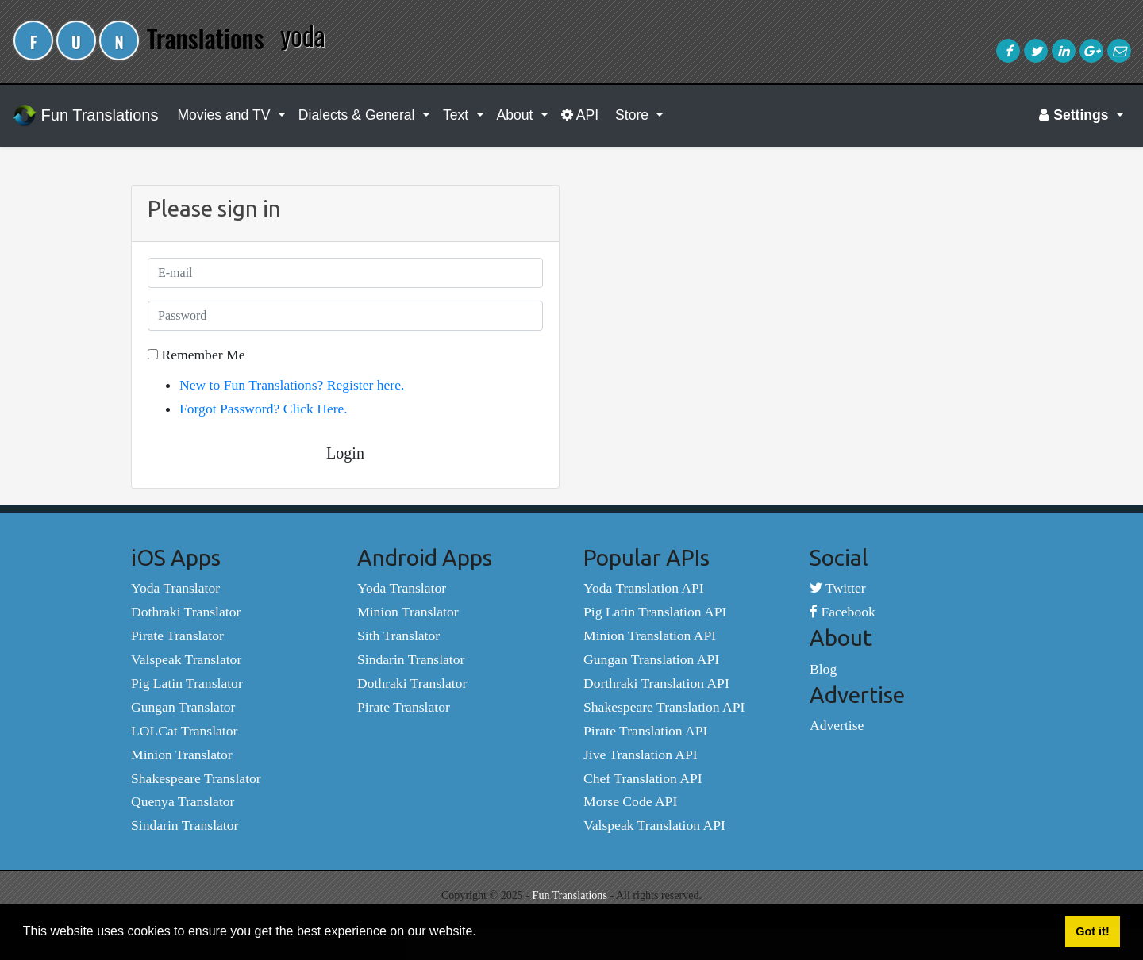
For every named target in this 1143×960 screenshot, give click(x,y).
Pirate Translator (177, 635)
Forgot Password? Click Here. (263, 409)
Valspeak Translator (186, 659)
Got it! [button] (1092, 931)
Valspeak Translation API (654, 825)
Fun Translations (85, 116)
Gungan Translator (183, 707)
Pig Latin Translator (187, 683)
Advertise (837, 725)
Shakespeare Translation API (664, 707)
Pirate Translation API (645, 731)
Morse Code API (630, 801)
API (579, 115)
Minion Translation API (649, 635)
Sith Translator (398, 635)
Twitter (838, 588)
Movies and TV (225, 115)
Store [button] (631, 115)
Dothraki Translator (186, 612)
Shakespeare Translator (196, 778)
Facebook (843, 612)
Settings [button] (1075, 115)
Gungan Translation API (651, 659)
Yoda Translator (175, 588)
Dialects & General (358, 115)
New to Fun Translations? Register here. (291, 385)
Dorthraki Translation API (656, 683)
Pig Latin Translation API (654, 612)
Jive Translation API (640, 754)
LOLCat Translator (184, 731)
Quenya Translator (182, 801)
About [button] (517, 115)
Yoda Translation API (643, 588)
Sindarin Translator (184, 825)
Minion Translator (182, 754)
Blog (823, 669)
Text (457, 115)
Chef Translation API (642, 778)
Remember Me (196, 355)
